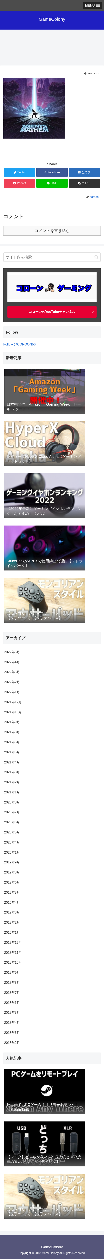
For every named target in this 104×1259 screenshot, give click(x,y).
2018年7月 (12, 992)
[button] (96, 257)
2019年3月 (12, 912)
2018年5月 (12, 1012)
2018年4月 (12, 1022)
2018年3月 (12, 1032)
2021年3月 (12, 772)
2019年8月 (12, 872)
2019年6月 (12, 882)
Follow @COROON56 (19, 344)
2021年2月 (12, 782)
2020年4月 (12, 842)
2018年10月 (13, 962)
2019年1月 (12, 932)
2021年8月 (12, 732)
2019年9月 (12, 862)
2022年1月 (12, 692)
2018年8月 (12, 982)
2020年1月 (12, 852)
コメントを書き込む (52, 230)
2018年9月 (12, 972)
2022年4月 (12, 662)
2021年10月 (13, 712)
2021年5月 (12, 752)
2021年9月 (12, 722)
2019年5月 (12, 892)
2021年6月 (12, 742)
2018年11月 (13, 952)
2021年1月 (12, 792)
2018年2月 (12, 1042)
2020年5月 (12, 832)
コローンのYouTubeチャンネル (52, 311)
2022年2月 (12, 682)
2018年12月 (13, 942)
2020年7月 (12, 812)
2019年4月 (12, 902)
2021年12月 (13, 702)
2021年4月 (12, 762)
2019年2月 (12, 922)
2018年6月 (12, 1002)
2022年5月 (12, 652)
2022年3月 (12, 672)
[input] (52, 257)
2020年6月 (12, 822)
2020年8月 (12, 802)
